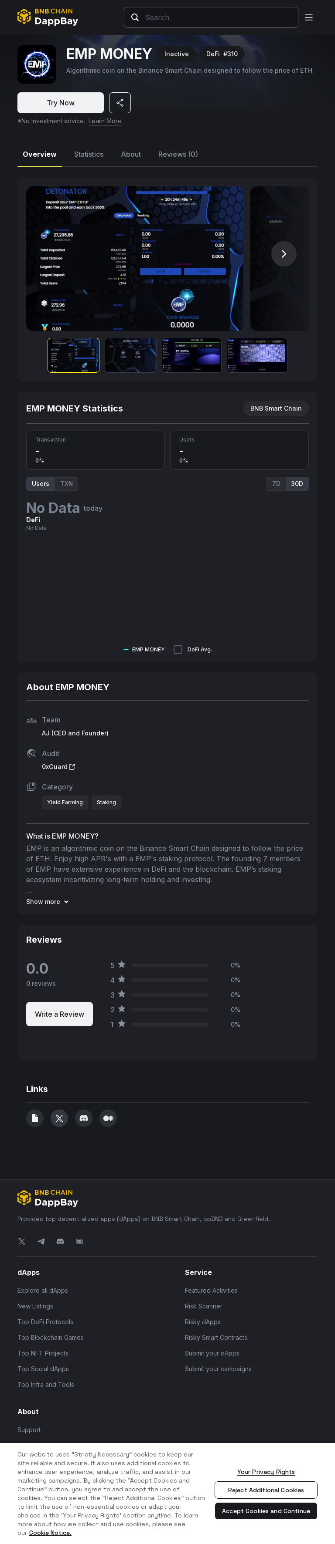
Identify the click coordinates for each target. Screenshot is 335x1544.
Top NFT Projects (42, 1353)
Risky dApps (203, 1321)
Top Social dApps (43, 1368)
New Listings (35, 1306)
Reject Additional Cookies (266, 1490)
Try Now (61, 102)
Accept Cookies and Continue (266, 1511)
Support (29, 1429)
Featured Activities (211, 1290)
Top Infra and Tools (45, 1384)
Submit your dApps (212, 1353)
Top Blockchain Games (50, 1337)
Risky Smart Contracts (216, 1337)
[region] (167, 1493)
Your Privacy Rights (266, 1472)
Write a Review (59, 1014)
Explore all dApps (42, 1290)
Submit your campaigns (218, 1368)
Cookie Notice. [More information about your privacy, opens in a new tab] (50, 1533)
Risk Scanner (203, 1306)
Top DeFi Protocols (45, 1321)
